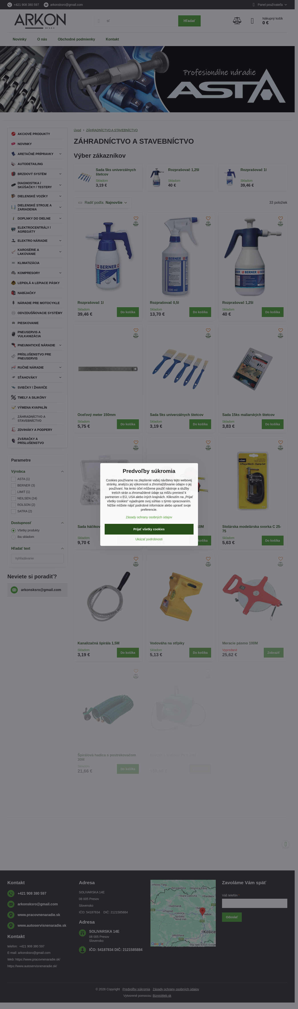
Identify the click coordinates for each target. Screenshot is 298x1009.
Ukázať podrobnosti (149, 539)
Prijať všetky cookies (149, 529)
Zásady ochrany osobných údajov (149, 517)
